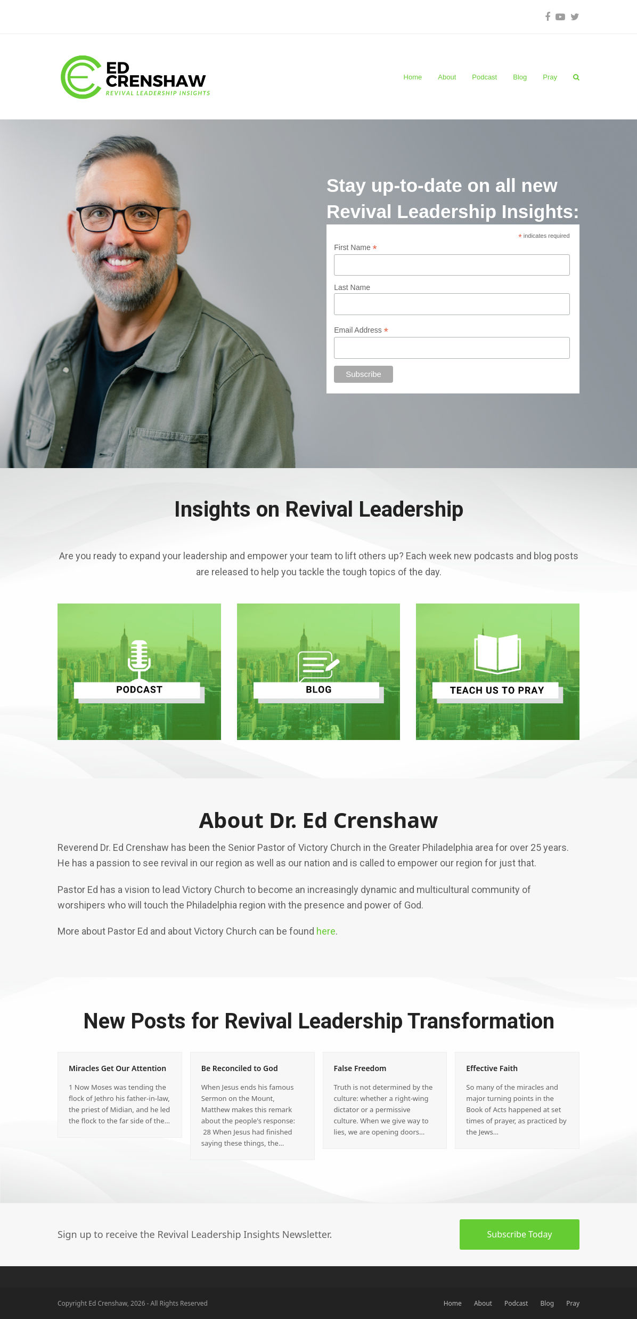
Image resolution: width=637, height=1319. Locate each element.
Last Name (352, 287)
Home (453, 1303)
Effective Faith (492, 1068)
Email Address (361, 330)
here (326, 931)
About (483, 1303)
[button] (576, 76)
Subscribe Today (519, 1234)
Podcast (516, 1303)
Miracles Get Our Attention (117, 1068)
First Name (355, 248)
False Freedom (360, 1068)
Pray (572, 1303)
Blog (547, 1303)
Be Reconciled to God (239, 1068)
